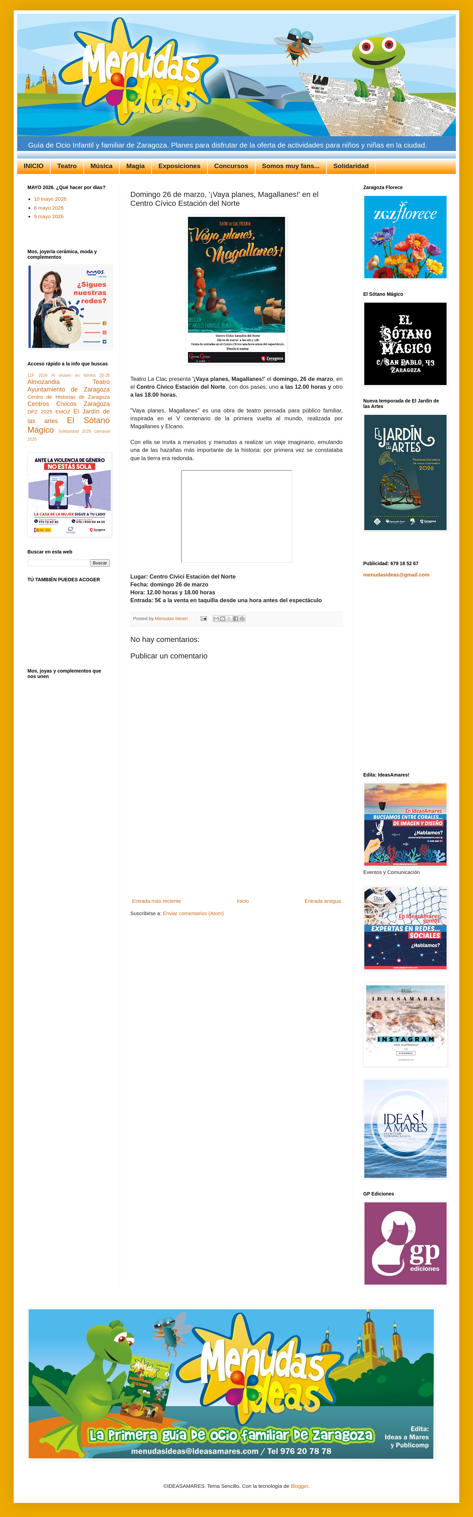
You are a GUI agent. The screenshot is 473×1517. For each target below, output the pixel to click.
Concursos (231, 166)
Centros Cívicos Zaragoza (68, 403)
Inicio (243, 901)
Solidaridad (351, 166)
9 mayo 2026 (49, 216)
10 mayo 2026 (50, 199)
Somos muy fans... (291, 166)
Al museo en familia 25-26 (80, 375)
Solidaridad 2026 (74, 431)
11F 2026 (37, 375)
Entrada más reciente (156, 901)
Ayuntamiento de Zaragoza (68, 389)
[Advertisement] (237, 852)
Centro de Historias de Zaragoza (68, 397)
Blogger (299, 1486)
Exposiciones (179, 166)
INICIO (34, 166)
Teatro (67, 166)
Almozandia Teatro (68, 381)
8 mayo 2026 (49, 208)
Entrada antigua (323, 901)
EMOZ (63, 412)
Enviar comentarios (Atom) (193, 913)
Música (102, 166)
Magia (135, 166)
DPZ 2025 (39, 412)
